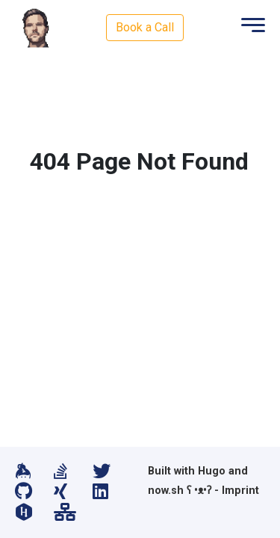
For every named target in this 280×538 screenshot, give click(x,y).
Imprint (240, 490)
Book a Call (145, 27)
